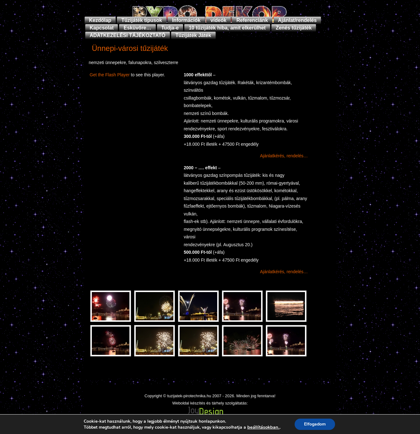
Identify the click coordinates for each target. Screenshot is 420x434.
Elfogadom (315, 424)
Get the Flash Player (110, 74)
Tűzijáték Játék (193, 35)
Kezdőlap (100, 20)
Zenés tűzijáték (294, 27)
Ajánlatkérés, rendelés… (284, 155)
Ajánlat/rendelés (297, 20)
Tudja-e (170, 27)
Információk (186, 20)
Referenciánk (252, 20)
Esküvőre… (137, 27)
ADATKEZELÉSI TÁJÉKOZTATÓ (127, 35)
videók (219, 20)
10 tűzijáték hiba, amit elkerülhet (227, 27)
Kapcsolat (101, 27)
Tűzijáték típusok (141, 20)
